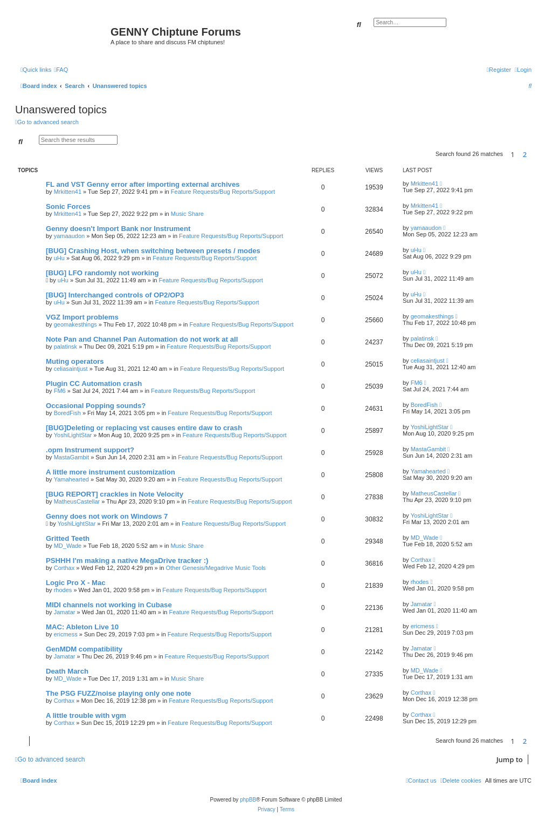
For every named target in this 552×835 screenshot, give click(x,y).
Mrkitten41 (67, 191)
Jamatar (64, 612)
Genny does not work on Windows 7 (107, 516)
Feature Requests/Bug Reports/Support (223, 191)
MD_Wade (68, 545)
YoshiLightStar (73, 435)
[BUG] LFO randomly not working (102, 273)
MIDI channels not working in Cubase (109, 605)
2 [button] (525, 154)
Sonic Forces (68, 206)
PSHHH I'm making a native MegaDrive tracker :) (127, 560)
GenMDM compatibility (84, 649)
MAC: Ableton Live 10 (82, 627)
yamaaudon (69, 236)
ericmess (66, 634)
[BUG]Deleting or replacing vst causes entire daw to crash (144, 428)
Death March (67, 671)
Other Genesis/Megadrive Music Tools (215, 568)
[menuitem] (61, 69)
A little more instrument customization (110, 472)
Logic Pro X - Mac (76, 583)
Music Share (187, 214)
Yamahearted (71, 479)
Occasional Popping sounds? (96, 406)
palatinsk (65, 346)
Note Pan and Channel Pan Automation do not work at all (142, 339)
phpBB (248, 800)
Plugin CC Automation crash (94, 383)
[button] (534, 154)
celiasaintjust (71, 368)
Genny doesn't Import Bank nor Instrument (118, 229)
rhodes (63, 590)
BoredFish (67, 413)
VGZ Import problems (82, 317)
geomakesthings (75, 324)
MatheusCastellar (77, 501)
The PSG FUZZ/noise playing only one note (118, 693)
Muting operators (75, 361)
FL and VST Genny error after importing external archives (143, 184)
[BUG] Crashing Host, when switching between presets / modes (153, 251)
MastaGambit (71, 457)
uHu (59, 258)
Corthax (64, 568)
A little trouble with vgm (86, 715)
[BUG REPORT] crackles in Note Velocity (114, 494)
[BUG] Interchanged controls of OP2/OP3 (115, 295)
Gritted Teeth (67, 538)
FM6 (60, 391)
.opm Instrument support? (90, 450)
